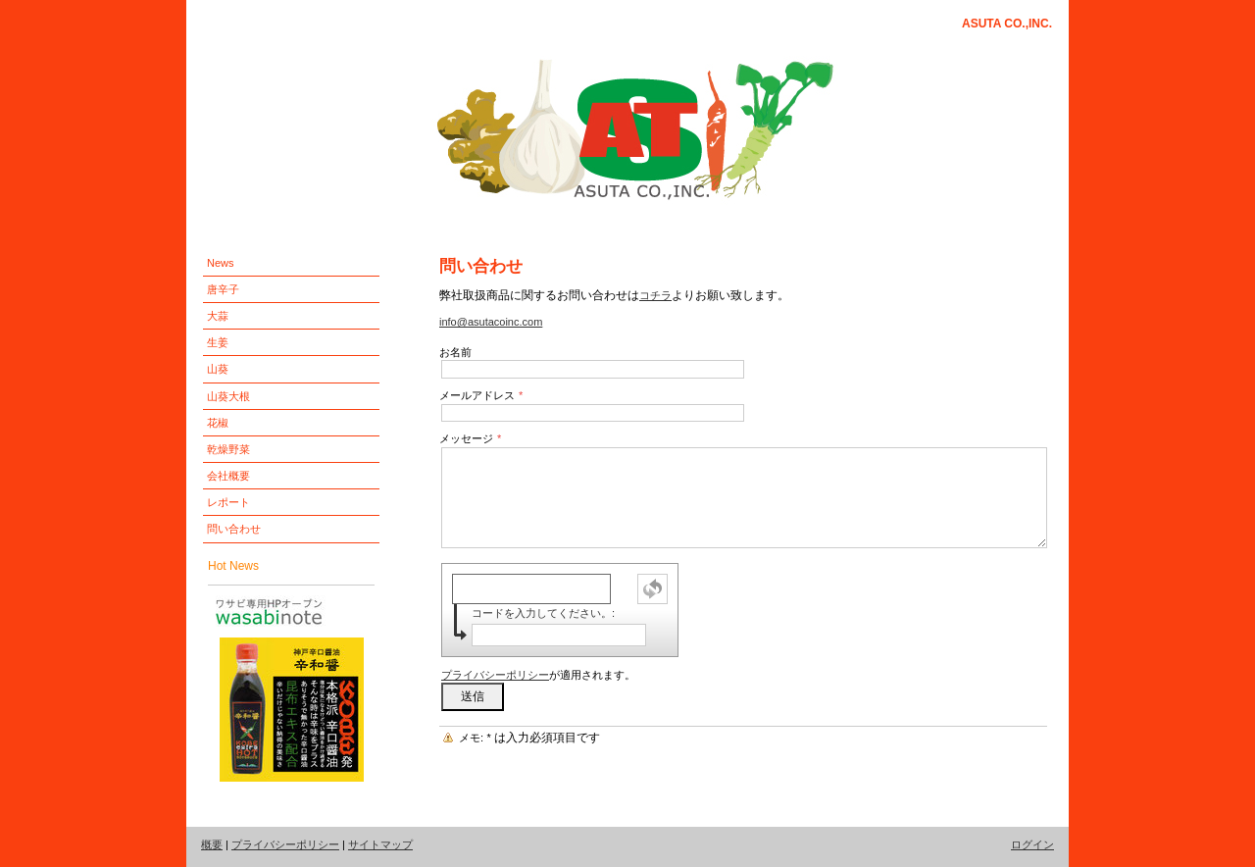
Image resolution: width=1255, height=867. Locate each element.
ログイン (1032, 844)
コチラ (655, 295)
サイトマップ (380, 844)
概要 (212, 844)
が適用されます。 (538, 675)
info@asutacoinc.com (490, 322)
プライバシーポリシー (495, 675)
